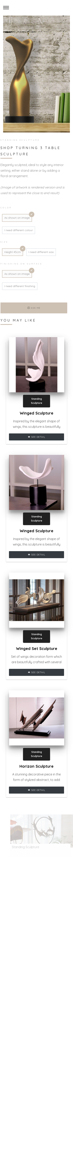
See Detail (36, 436)
